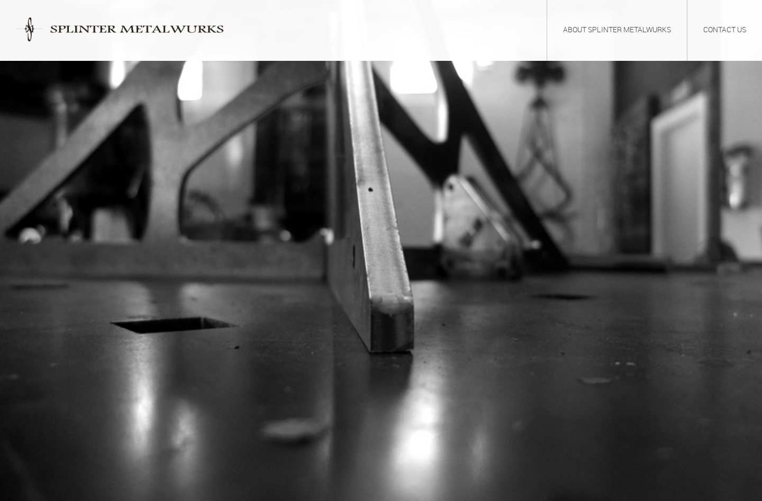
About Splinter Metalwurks (617, 30)
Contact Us (724, 30)
